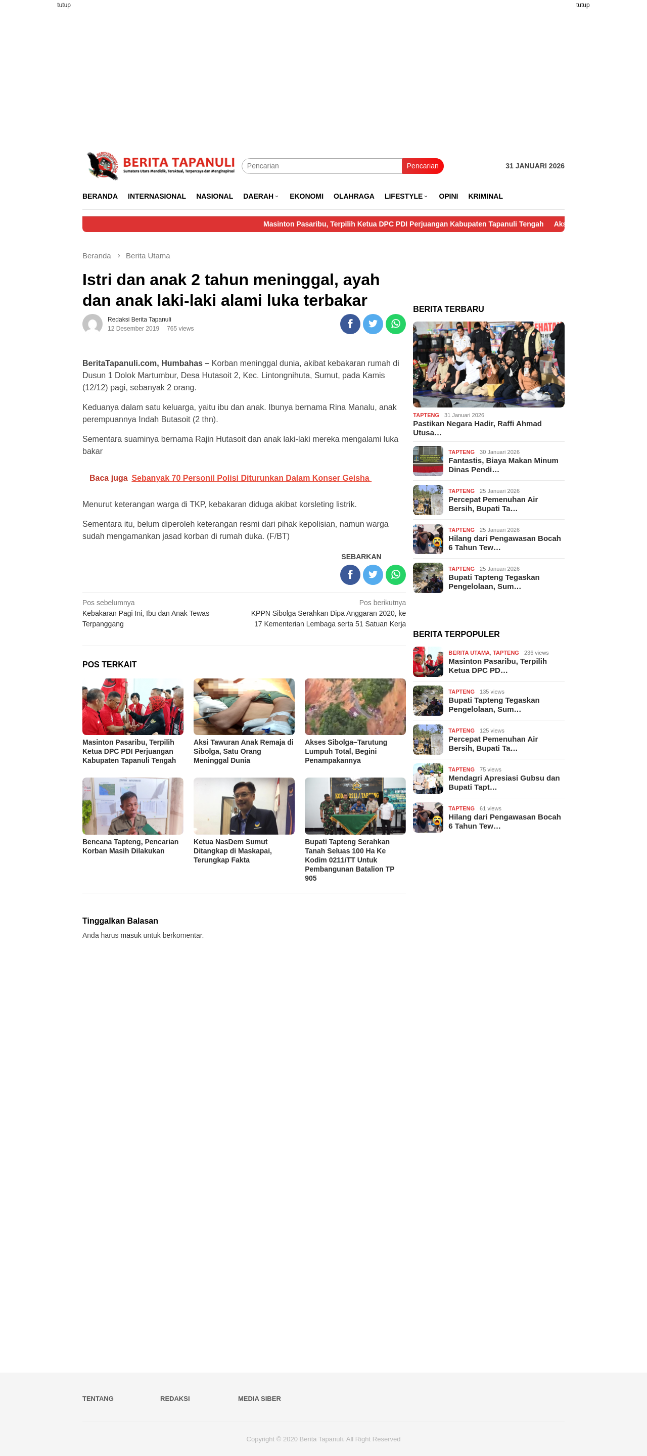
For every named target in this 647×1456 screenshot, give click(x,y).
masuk (131, 935)
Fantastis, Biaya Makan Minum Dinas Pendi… (503, 465)
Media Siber (259, 1398)
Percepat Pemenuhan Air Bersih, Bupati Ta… (493, 504)
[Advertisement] (43, 151)
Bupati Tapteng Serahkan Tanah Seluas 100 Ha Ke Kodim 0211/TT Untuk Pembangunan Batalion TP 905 (349, 860)
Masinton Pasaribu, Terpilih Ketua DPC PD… (497, 665)
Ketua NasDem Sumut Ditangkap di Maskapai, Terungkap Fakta (233, 851)
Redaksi (175, 1398)
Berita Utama (469, 653)
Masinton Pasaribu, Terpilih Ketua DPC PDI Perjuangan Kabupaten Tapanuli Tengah (416, 224)
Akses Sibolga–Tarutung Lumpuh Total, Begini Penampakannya (346, 751)
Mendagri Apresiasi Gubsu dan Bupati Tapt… (504, 782)
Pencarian (423, 166)
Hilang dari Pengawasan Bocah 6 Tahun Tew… (504, 543)
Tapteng (426, 415)
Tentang (98, 1398)
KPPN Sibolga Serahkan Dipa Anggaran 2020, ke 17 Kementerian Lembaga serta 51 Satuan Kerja (328, 613)
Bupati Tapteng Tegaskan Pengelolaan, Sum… (493, 581)
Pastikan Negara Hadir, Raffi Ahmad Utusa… (477, 428)
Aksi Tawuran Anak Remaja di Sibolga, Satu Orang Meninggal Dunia (244, 751)
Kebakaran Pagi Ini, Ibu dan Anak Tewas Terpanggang (160, 613)
